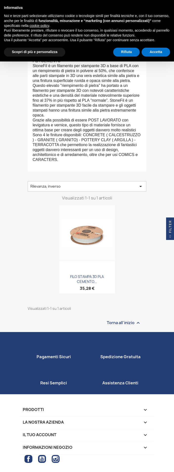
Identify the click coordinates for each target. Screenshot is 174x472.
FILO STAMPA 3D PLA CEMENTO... (87, 279)
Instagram (56, 459)
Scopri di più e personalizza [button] (34, 52)
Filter (170, 230)
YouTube (42, 459)
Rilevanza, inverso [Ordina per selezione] (87, 186)
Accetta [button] (156, 52)
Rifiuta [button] (126, 52)
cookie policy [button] (39, 26)
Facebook (28, 459)
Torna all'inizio (124, 323)
